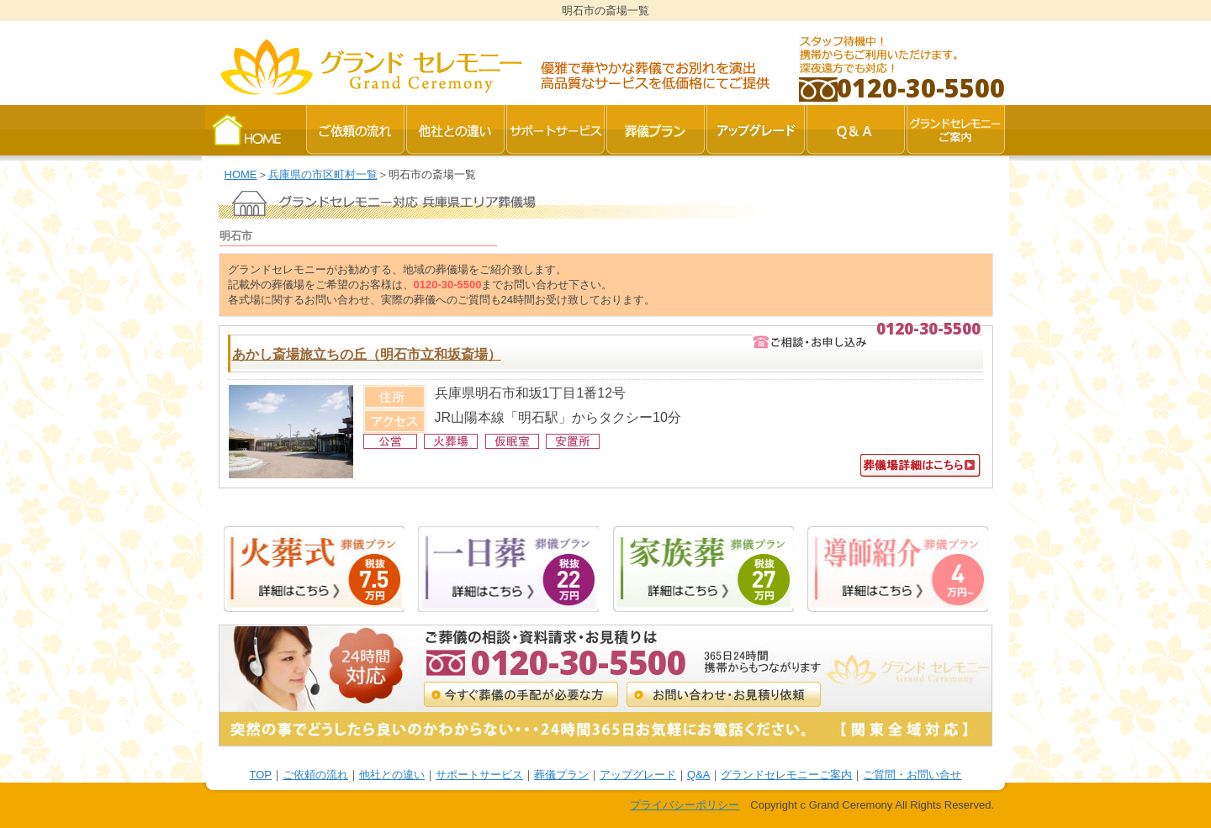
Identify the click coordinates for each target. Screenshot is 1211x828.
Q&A (698, 774)
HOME (241, 174)
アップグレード (638, 774)
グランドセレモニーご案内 (786, 774)
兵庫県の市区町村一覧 (323, 174)
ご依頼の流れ (315, 774)
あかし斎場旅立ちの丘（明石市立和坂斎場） (366, 354)
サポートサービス (479, 774)
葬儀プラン (561, 774)
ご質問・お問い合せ (912, 774)
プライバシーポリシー (684, 805)
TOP (261, 774)
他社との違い (392, 774)
